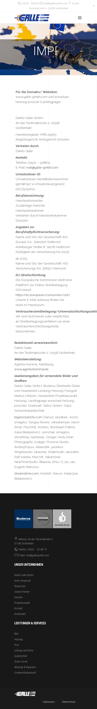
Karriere (18, 597)
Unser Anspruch (22, 580)
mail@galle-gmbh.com (55, 3)
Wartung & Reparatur (25, 667)
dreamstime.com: (26, 473)
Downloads (20, 614)
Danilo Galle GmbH (24, 575)
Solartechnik (20, 656)
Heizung (18, 639)
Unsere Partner (22, 591)
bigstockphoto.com (28, 417)
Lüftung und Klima (23, 650)
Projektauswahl (22, 602)
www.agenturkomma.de (31, 369)
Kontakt (18, 608)
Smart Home (21, 661)
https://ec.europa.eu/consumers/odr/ (43, 295)
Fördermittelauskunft (25, 672)
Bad (16, 633)
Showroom (20, 586)
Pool (16, 645)
